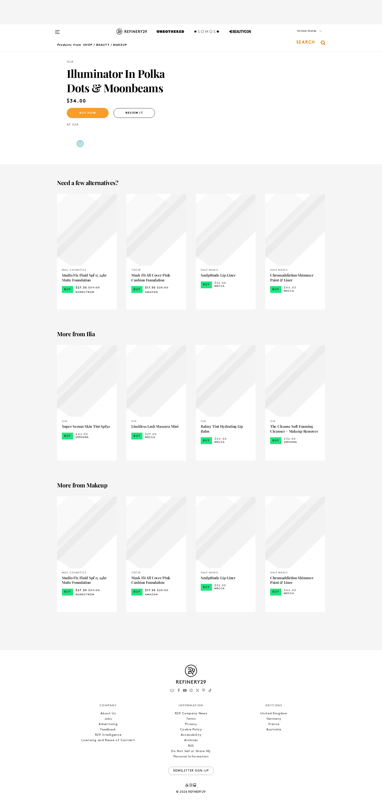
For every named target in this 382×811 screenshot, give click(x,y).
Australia (273, 729)
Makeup (120, 45)
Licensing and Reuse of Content (108, 740)
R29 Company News (191, 713)
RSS (191, 745)
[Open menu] (57, 29)
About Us (108, 713)
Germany (274, 718)
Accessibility (191, 734)
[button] (301, 36)
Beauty (103, 45)
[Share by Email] (80, 143)
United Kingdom (273, 713)
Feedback (108, 729)
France (273, 724)
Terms (191, 718)
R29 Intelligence (108, 734)
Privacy (191, 724)
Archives (191, 740)
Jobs (108, 718)
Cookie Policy (191, 729)
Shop (88, 45)
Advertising (108, 724)
